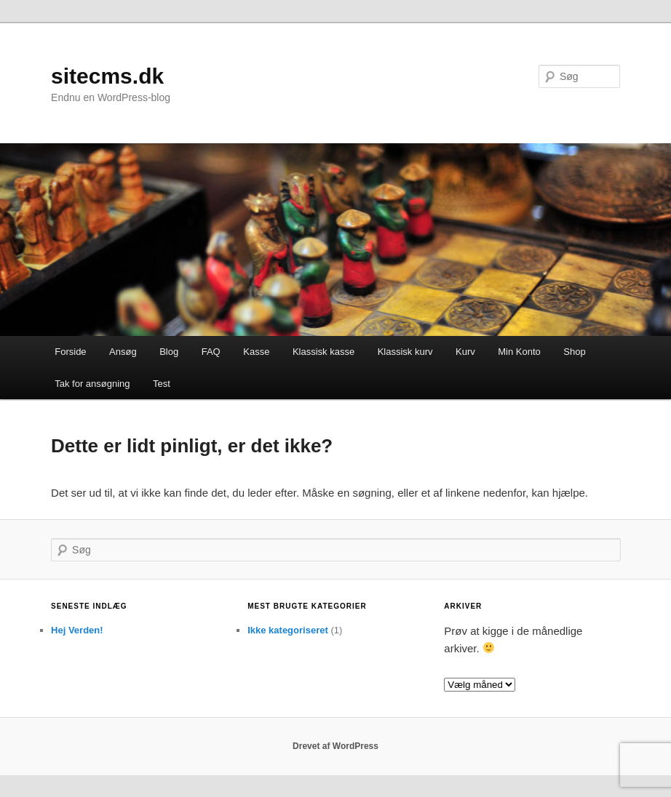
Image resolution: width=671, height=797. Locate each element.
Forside (70, 351)
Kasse (256, 351)
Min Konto (519, 351)
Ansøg (123, 351)
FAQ (211, 351)
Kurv (465, 351)
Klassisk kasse (323, 351)
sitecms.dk (107, 76)
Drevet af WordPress (335, 746)
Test (161, 383)
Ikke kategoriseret (287, 630)
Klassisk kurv (405, 351)
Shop (574, 351)
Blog (168, 351)
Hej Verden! (77, 630)
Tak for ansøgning (92, 383)
